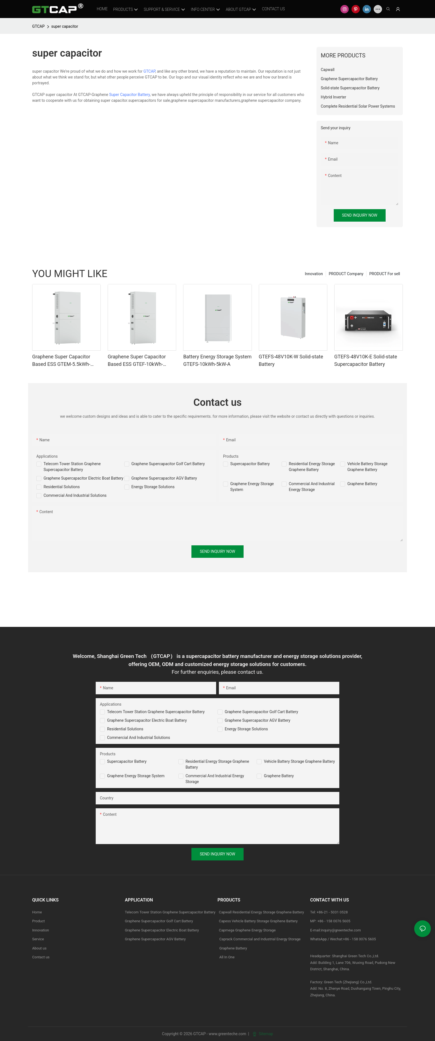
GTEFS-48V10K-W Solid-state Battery (291, 360)
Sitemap (263, 1034)
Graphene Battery (362, 484)
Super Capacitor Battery (129, 94)
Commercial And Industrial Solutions (75, 495)
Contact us (41, 957)
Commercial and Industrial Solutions (138, 737)
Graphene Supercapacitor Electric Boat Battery (83, 478)
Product (38, 921)
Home (37, 912)
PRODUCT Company (346, 274)
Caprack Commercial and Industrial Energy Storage (259, 939)
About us (39, 948)
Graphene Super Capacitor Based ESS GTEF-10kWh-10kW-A (137, 361)
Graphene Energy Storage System (136, 776)
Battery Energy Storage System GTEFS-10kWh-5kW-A (217, 360)
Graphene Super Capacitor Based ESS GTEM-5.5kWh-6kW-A (61, 361)
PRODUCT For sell (384, 274)
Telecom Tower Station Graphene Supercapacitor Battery (156, 712)
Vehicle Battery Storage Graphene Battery (299, 761)
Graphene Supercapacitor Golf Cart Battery (168, 464)
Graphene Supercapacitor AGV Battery (164, 478)
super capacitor (64, 26)
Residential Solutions (62, 487)
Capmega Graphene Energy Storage (247, 930)
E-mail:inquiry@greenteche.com (336, 930)
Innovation (314, 274)
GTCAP (38, 26)
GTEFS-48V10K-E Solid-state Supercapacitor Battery (365, 360)
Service (38, 939)
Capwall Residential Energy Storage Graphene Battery (261, 912)
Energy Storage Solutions (153, 487)
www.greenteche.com (227, 1034)
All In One (226, 957)
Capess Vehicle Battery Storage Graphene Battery (258, 921)
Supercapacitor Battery (250, 464)
